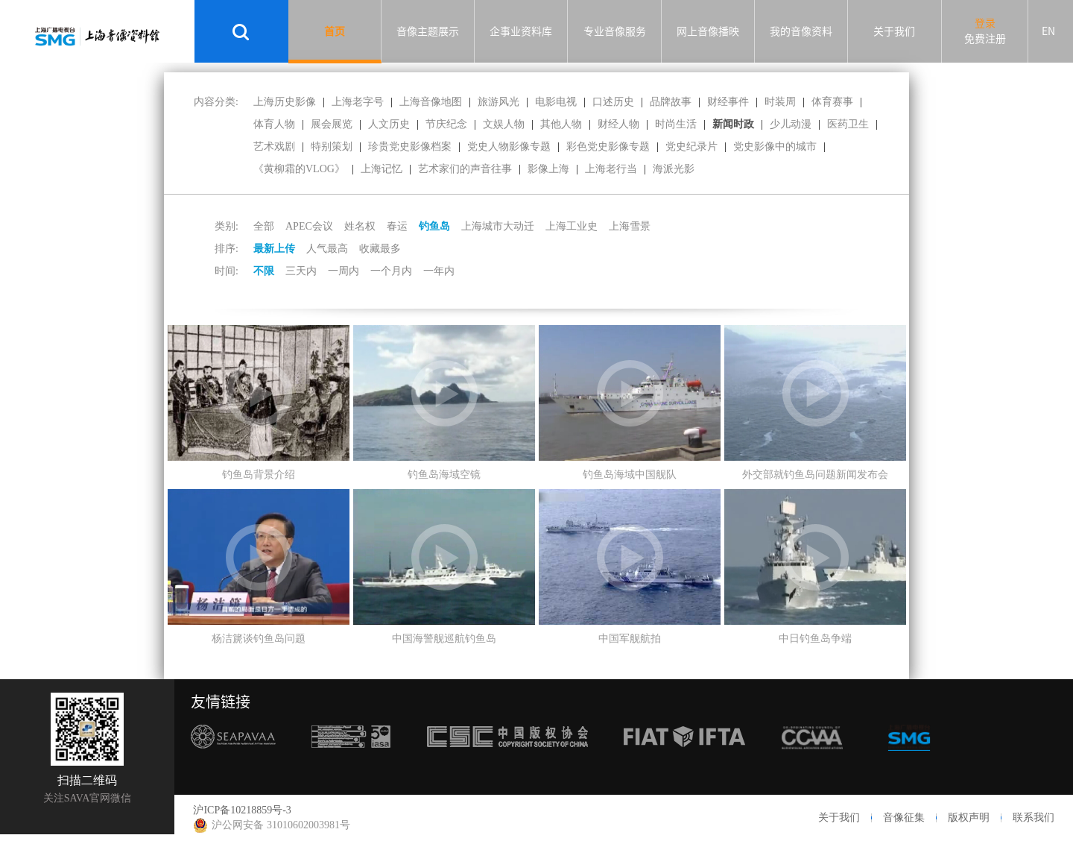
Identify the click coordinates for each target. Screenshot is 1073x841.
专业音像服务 (614, 31)
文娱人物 (504, 124)
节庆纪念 (446, 124)
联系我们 (1033, 817)
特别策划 (331, 146)
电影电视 (556, 101)
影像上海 (548, 168)
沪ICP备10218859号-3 (242, 810)
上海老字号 (358, 101)
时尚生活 (676, 124)
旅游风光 (498, 101)
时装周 (780, 101)
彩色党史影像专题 (608, 146)
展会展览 (331, 124)
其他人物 (561, 124)
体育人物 (274, 124)
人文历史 (389, 124)
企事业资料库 (521, 31)
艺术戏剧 (274, 146)
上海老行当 (611, 168)
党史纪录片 (691, 146)
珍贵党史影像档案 (410, 146)
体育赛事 (832, 101)
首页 (334, 31)
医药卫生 (848, 124)
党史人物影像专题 (509, 146)
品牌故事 (670, 101)
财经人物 (618, 124)
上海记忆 (381, 168)
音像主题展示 (427, 31)
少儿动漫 (790, 124)
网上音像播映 (708, 31)
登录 (985, 23)
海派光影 (673, 168)
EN (1048, 31)
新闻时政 (733, 124)
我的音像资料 (801, 31)
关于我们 (894, 31)
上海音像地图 (430, 101)
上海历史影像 (284, 101)
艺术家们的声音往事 (465, 168)
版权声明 (969, 817)
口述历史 (613, 101)
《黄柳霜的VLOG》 (299, 168)
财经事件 (728, 101)
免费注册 (985, 39)
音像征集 (904, 817)
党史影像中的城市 (775, 146)
